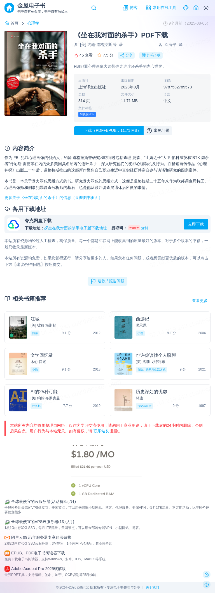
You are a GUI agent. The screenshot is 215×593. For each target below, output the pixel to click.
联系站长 (101, 431)
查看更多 (200, 300)
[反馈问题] (207, 585)
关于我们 (152, 587)
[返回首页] (207, 574)
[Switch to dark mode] (206, 7)
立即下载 (196, 224)
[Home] (195, 7)
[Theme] (185, 7)
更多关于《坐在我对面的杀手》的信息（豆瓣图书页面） (53, 197)
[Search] (93, 7)
